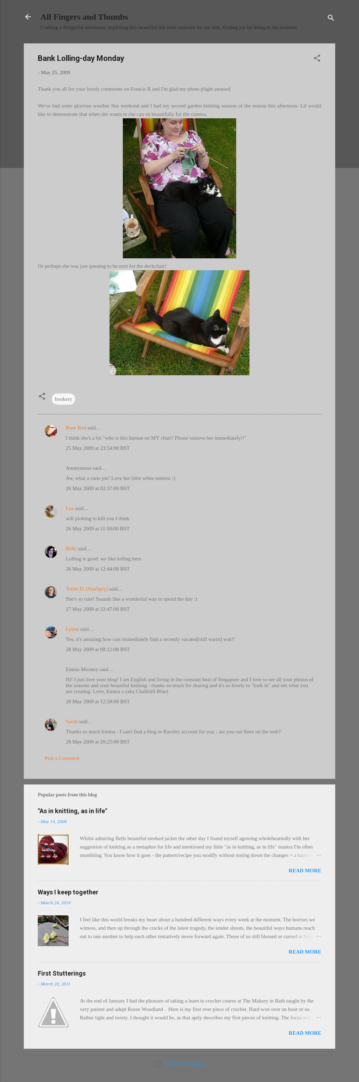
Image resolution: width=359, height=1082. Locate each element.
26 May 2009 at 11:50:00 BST (97, 528)
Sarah (72, 721)
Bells (71, 548)
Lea (69, 508)
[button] (317, 59)
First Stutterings (62, 973)
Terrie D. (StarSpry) (87, 589)
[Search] (331, 19)
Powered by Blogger (179, 1064)
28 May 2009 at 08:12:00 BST (98, 649)
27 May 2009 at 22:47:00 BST (98, 609)
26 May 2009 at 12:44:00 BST (98, 569)
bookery (63, 399)
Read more (305, 870)
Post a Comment (62, 758)
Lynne (72, 629)
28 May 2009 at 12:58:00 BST (98, 701)
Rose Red (76, 428)
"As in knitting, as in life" (72, 811)
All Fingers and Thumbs (84, 16)
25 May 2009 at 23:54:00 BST (98, 448)
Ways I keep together (68, 892)
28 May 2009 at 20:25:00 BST (98, 742)
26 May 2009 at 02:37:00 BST (98, 488)
